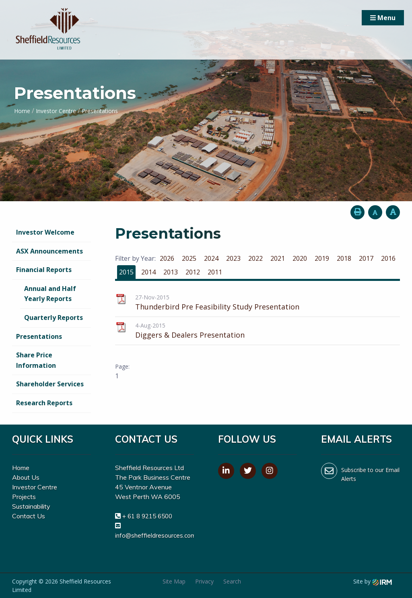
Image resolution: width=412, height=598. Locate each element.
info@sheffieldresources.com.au (159, 535)
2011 (215, 272)
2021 (277, 258)
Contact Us (28, 516)
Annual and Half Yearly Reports (50, 293)
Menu (383, 17)
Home (20, 468)
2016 (388, 258)
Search (232, 581)
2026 (167, 258)
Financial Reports (44, 269)
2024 (211, 258)
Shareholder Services (50, 383)
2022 (255, 258)
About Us (25, 477)
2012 (192, 272)
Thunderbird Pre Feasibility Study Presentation (217, 306)
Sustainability (31, 506)
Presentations (39, 336)
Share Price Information (36, 360)
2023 (233, 258)
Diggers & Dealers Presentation (190, 335)
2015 (126, 272)
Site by (372, 581)
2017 (366, 258)
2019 (322, 258)
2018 (344, 258)
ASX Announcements (49, 251)
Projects (24, 497)
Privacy (204, 581)
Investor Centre (34, 487)
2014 (148, 272)
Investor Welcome (45, 232)
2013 (170, 272)
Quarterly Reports (53, 317)
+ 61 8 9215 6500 (147, 516)
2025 (189, 258)
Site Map (174, 581)
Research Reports (44, 402)
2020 (300, 258)
